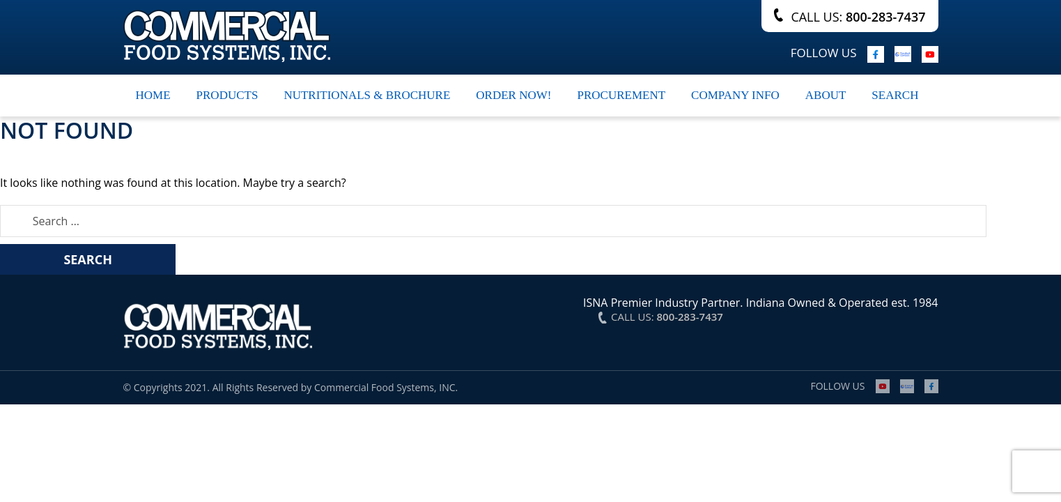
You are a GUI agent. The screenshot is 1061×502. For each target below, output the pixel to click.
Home (153, 95)
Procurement (621, 95)
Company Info (735, 95)
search (895, 95)
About (825, 95)
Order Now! (513, 95)
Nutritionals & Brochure (367, 95)
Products (227, 95)
